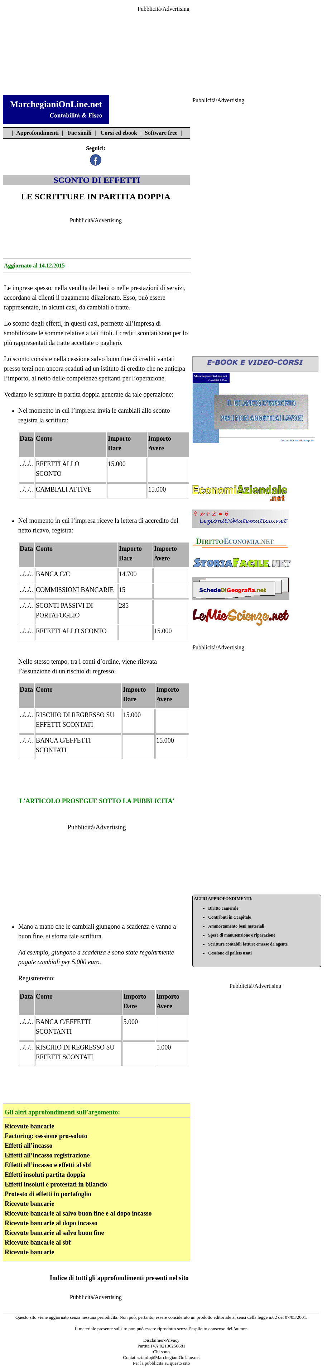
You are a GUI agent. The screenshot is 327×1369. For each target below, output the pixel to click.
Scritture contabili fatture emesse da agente (248, 944)
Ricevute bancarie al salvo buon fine (54, 1232)
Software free (161, 133)
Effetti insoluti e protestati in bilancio (56, 1184)
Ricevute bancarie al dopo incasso (51, 1223)
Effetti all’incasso (28, 1145)
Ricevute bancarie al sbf (38, 1242)
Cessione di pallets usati (230, 953)
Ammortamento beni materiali (236, 926)
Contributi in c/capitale (229, 917)
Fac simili (79, 133)
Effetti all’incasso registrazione (47, 1155)
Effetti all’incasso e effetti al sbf (48, 1165)
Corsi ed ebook (119, 133)
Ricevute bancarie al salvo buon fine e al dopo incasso (78, 1213)
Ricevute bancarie (29, 1126)
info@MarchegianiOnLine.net (171, 1357)
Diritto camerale (223, 908)
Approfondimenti (37, 133)
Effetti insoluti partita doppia (45, 1174)
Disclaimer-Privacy (161, 1340)
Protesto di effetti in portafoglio (48, 1194)
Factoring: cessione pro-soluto (46, 1136)
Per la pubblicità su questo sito (161, 1363)
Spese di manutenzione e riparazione (241, 935)
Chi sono (161, 1351)
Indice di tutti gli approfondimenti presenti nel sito (119, 1278)
